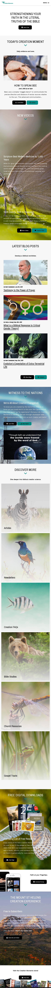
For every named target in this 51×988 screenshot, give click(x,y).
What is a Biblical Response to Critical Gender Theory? (22, 327)
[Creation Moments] (7, 2)
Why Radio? (24, 424)
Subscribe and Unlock (12, 938)
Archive (32, 102)
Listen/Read (19, 102)
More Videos (24, 230)
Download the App (39, 882)
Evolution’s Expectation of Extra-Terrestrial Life (24, 365)
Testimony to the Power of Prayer (19, 290)
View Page (10, 860)
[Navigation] (46, 2)
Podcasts (41, 377)
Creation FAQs (39, 230)
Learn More (10, 424)
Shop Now (25, 978)
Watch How (25, 27)
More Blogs (27, 377)
